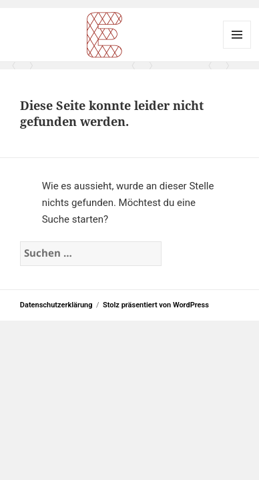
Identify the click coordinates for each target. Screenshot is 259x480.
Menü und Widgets (237, 35)
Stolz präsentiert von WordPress (156, 305)
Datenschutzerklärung (56, 305)
